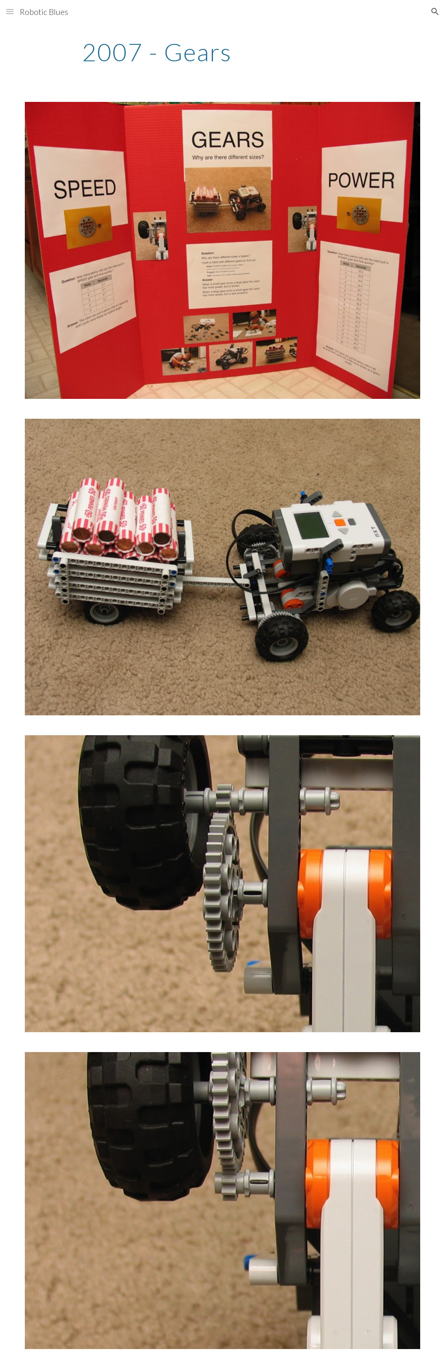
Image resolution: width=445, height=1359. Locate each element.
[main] (156, 52)
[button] (10, 11)
